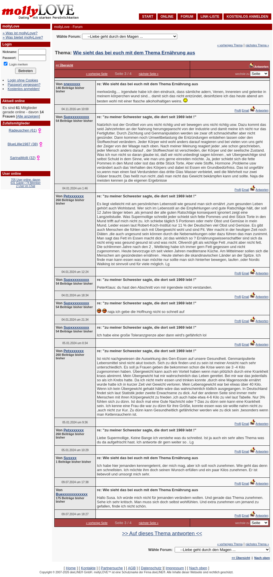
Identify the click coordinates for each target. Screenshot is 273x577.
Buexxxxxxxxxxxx (71, 494)
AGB (131, 568)
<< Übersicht (241, 558)
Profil (238, 110)
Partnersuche (112, 568)
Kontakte (88, 568)
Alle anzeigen (28, 116)
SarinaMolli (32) (25, 158)
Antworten (259, 110)
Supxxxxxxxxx (76, 117)
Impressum (175, 568)
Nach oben (262, 558)
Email (245, 110)
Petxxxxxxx (73, 196)
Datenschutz (151, 568)
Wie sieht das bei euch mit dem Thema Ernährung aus (134, 52)
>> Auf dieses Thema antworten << (162, 533)
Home (71, 568)
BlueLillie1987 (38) (26, 144)
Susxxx (70, 458)
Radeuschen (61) (25, 130)
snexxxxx (71, 84)
